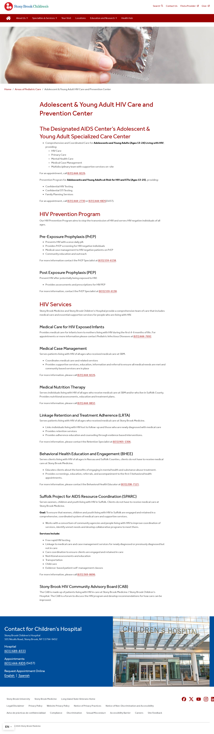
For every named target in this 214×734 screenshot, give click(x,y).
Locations (80, 18)
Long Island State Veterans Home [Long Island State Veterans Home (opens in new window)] (78, 699)
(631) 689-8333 (15, 651)
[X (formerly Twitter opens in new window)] (191, 699)
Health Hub (127, 18)
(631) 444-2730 (76, 201)
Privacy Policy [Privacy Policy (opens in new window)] (35, 705)
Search (156, 6)
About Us (21, 18)
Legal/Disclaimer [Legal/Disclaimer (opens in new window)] (15, 705)
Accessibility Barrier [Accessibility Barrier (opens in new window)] (120, 712)
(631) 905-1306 (122, 441)
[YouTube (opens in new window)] (198, 699)
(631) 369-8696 (86, 574)
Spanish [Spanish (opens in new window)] (24, 675)
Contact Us (172, 6)
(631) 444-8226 (76, 173)
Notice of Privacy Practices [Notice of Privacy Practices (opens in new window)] (87, 705)
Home (7, 89)
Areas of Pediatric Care (28, 89)
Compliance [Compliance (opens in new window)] (56, 712)
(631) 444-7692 (142, 336)
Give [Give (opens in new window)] (204, 6)
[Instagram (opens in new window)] (206, 699)
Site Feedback (155, 712)
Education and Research (102, 18)
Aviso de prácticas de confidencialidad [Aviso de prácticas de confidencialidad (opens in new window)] (26, 712)
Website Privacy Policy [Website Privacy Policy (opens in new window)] (58, 705)
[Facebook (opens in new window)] (184, 699)
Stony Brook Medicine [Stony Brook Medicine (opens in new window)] (45, 699)
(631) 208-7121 (130, 484)
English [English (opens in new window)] (9, 675)
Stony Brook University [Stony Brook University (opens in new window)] (18, 699)
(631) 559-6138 (107, 260)
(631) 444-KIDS (97, 201)
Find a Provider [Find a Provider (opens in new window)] (188, 6)
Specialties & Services (43, 18)
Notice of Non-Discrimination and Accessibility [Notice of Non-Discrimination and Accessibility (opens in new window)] (130, 705)
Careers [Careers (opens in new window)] (139, 712)
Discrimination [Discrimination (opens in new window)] (74, 712)
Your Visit (66, 18)
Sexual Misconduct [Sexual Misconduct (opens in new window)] (96, 712)
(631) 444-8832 (86, 403)
